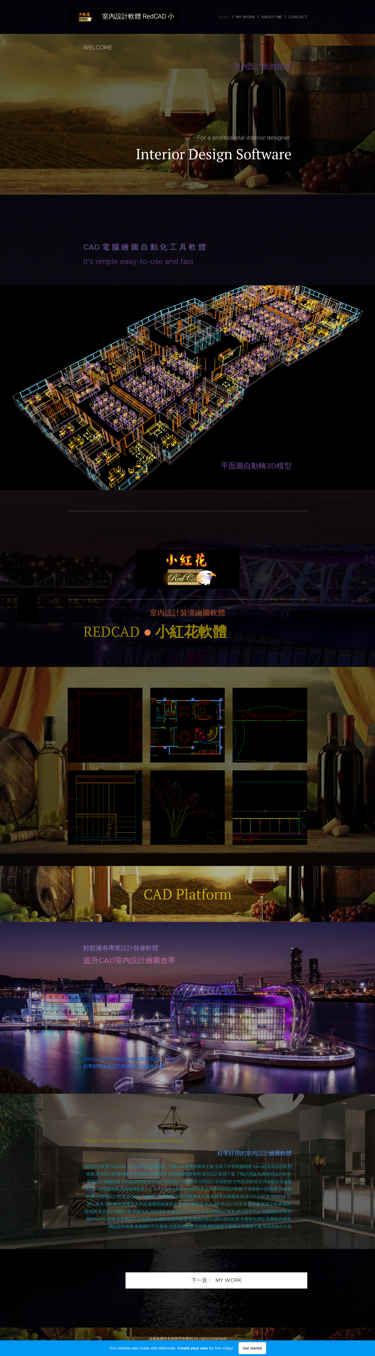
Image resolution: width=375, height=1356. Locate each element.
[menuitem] (230, 16)
